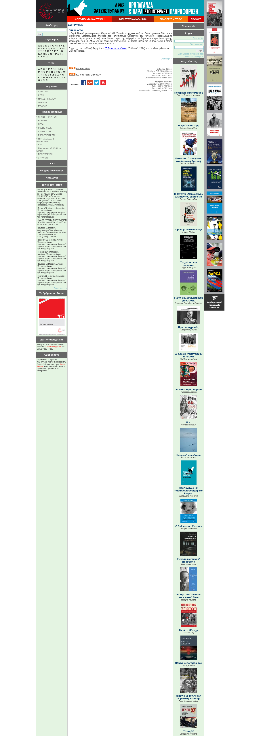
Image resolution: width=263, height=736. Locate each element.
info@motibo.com (163, 78)
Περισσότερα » (60, 288)
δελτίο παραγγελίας (52, 347)
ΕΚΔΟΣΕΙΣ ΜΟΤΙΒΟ (171, 19)
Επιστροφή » (166, 59)
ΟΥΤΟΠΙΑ (42, 102)
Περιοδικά (52, 86)
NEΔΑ (40, 124)
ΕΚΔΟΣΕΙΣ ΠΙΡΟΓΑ (46, 135)
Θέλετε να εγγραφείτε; (194, 56)
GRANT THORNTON (47, 117)
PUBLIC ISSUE (45, 128)
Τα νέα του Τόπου (52, 184)
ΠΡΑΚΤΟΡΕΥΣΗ (45, 154)
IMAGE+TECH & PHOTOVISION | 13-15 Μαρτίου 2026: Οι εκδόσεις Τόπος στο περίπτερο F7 (52, 222)
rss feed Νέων (83, 68)
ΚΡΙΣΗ (41, 95)
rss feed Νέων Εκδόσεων (88, 74)
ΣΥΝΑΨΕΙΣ (43, 158)
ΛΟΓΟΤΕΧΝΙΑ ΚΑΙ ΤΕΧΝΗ (89, 19)
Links (52, 163)
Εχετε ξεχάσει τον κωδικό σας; (190, 54)
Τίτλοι (51, 63)
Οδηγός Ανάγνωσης (51, 170)
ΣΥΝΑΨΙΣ (42, 106)
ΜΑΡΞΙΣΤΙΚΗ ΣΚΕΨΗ (47, 99)
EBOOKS (196, 19)
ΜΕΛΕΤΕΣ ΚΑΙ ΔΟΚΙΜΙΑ (133, 19)
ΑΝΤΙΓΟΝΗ (43, 91)
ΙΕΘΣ (40, 145)
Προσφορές (188, 26)
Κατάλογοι (52, 177)
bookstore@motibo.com (161, 90)
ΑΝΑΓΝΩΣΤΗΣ (44, 131)
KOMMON (42, 120)
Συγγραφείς (52, 39)
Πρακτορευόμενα (52, 112)
